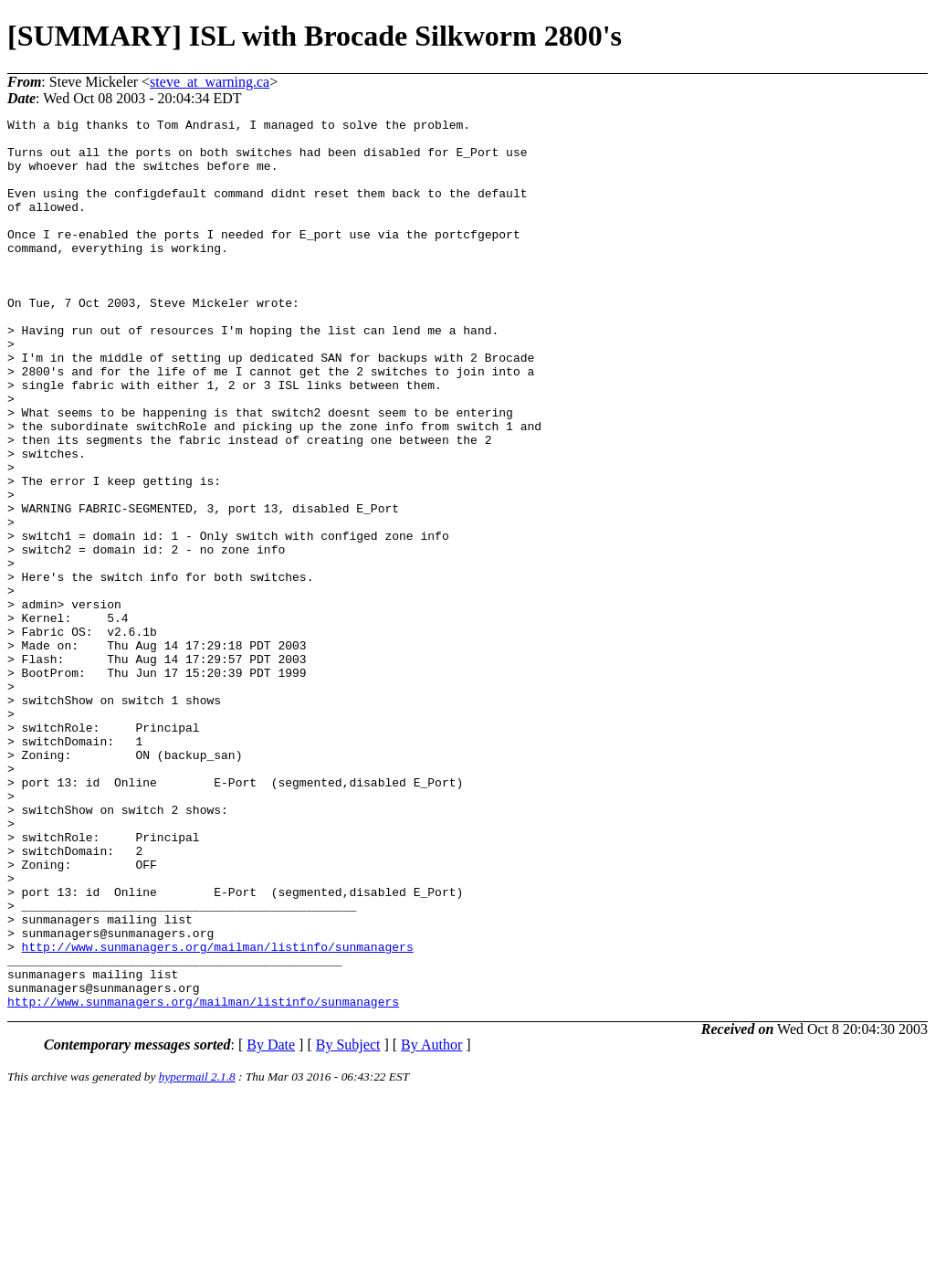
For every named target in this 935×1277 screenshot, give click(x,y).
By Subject (348, 1222)
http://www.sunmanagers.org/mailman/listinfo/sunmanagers (218, 1113)
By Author (431, 1222)
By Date (271, 1222)
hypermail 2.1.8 (197, 1254)
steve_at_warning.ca (209, 82)
